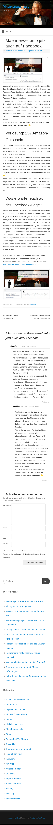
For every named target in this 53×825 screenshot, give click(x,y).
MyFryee (10, 764)
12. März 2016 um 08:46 (31, 406)
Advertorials (11, 704)
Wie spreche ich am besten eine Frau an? (25, 662)
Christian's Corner (14, 724)
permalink (33, 304)
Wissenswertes (13, 798)
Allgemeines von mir (34, 51)
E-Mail (5, 537)
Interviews (11, 759)
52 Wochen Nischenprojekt (18, 699)
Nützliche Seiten (13, 769)
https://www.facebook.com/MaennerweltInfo (20, 265)
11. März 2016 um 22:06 (28, 346)
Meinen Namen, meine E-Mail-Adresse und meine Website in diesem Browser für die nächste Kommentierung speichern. (24, 554)
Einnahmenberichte (15, 729)
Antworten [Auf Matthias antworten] (46, 480)
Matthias (9, 51)
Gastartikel (11, 744)
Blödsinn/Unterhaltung (16, 714)
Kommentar (5, 506)
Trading (9, 788)
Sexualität (10, 773)
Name (5, 529)
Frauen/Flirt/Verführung (17, 739)
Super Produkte (13, 778)
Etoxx (8, 734)
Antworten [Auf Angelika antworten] (46, 402)
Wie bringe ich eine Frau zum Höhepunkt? (26, 601)
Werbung (10, 793)
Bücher (9, 719)
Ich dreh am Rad (14, 754)
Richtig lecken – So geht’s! (18, 606)
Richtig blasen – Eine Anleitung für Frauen (26, 629)
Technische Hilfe (13, 783)
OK (44, 580)
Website (5, 543)
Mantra (32, 818)
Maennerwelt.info (16, 6)
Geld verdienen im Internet (18, 749)
